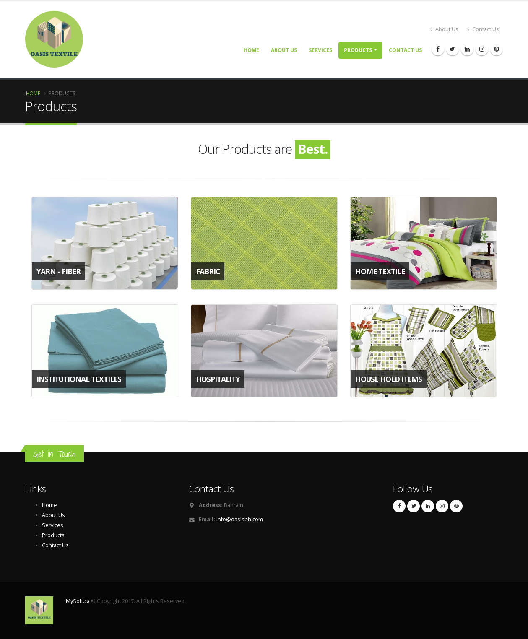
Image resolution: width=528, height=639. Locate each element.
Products (358, 50)
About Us (444, 29)
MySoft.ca (78, 601)
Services (320, 50)
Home (251, 50)
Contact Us (483, 29)
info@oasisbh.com (239, 519)
